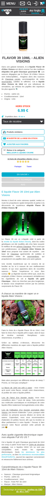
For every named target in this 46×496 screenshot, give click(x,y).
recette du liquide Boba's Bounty (17, 242)
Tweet (29, 166)
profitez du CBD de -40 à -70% (29, 491)
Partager (18, 166)
